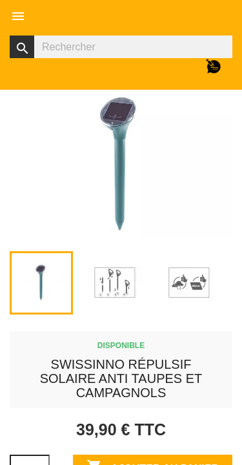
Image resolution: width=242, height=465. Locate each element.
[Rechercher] (121, 47)
